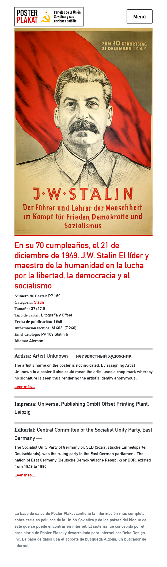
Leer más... (24, 386)
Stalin (39, 302)
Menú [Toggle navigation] (139, 16)
